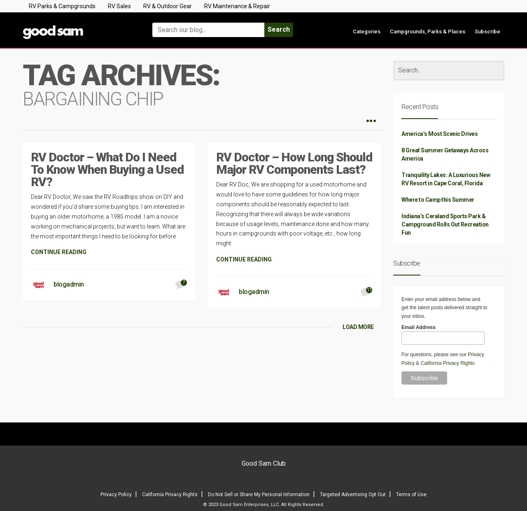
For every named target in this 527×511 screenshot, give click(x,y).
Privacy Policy (116, 494)
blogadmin (69, 284)
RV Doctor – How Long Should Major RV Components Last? (294, 163)
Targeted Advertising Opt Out (353, 494)
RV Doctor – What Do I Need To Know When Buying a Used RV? (107, 169)
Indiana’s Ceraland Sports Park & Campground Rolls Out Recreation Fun (445, 224)
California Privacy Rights (448, 363)
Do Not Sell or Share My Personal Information (259, 494)
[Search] (448, 70)
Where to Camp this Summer (437, 199)
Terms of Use (411, 494)
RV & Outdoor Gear (167, 6)
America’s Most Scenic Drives (439, 134)
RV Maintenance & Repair (237, 6)
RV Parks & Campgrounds (62, 6)
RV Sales (119, 6)
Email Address (418, 327)
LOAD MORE (358, 327)
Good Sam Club (264, 463)
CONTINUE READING (58, 252)
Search (279, 29)
